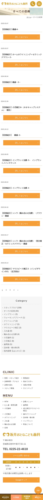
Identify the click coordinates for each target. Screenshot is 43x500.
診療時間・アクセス (11, 381)
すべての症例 (9, 311)
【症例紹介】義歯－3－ (11, 82)
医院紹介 (26, 378)
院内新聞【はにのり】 (13, 351)
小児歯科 (7, 338)
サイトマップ (28, 388)
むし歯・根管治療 (10, 405)
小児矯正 (7, 341)
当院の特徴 (27, 385)
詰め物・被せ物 (10, 348)
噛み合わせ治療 (10, 334)
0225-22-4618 (18, 449)
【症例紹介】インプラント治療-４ (15, 188)
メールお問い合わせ (21, 455)
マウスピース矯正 (11, 328)
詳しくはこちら (21, 37)
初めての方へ (28, 381)
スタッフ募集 (9, 388)
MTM (6, 401)
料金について (28, 424)
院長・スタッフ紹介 (11, 378)
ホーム (29, 17)
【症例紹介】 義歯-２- (11, 135)
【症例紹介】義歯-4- (9, 29)
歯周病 (6, 344)
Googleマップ (21, 480)
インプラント (9, 314)
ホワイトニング (10, 324)
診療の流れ (8, 385)
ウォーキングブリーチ (13, 318)
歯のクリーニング (29, 414)
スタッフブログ (10, 308)
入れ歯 (6, 331)
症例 (6, 428)
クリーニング (9, 321)
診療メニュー (28, 401)
